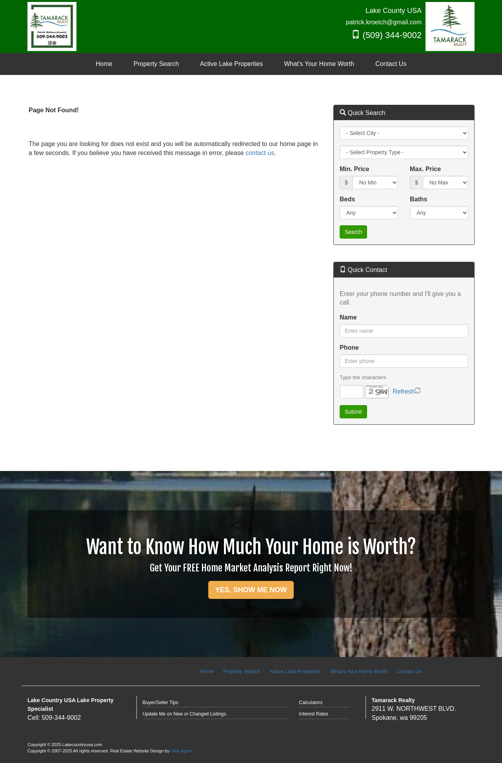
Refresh (404, 391)
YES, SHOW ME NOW (251, 590)
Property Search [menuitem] (156, 63)
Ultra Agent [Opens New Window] (181, 750)
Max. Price (425, 169)
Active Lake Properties (295, 671)
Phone (349, 347)
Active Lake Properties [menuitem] (231, 63)
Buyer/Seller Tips (160, 702)
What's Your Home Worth (358, 671)
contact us (260, 153)
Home (207, 671)
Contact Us (409, 671)
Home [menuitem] (104, 63)
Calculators (310, 702)
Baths (418, 199)
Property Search (241, 671)
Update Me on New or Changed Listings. (185, 714)
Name (348, 317)
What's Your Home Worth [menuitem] (319, 63)
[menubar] (251, 64)
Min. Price (354, 169)
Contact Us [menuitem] (390, 63)
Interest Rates (313, 714)
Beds (347, 199)
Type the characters (363, 377)
